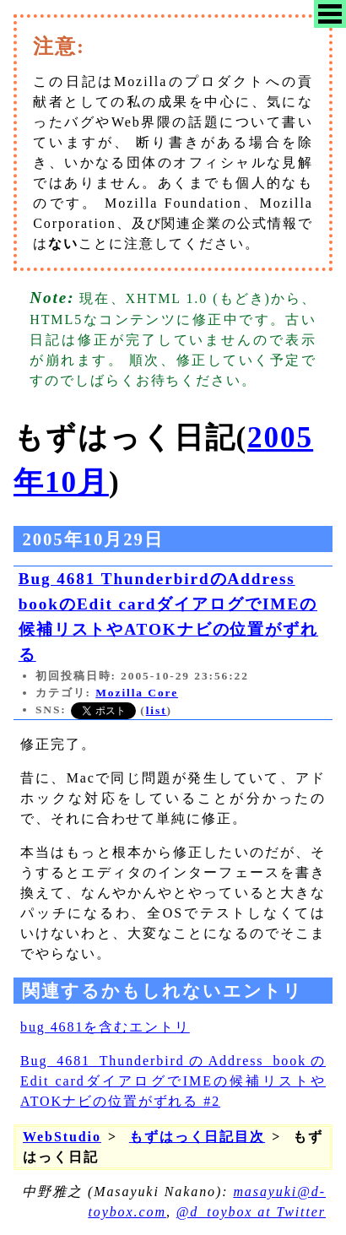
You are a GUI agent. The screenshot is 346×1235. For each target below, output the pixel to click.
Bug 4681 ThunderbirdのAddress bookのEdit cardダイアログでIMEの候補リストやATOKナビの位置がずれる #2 (173, 1081)
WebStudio (62, 1136)
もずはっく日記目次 (197, 1136)
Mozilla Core (136, 692)
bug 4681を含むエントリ (105, 1027)
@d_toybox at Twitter (251, 1212)
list (156, 710)
